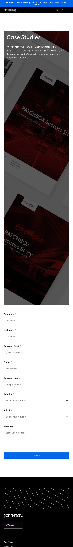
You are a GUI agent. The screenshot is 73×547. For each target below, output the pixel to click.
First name (9, 314)
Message (8, 426)
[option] (18, 544)
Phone (7, 362)
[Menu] (68, 10)
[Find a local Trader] (62, 10)
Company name (12, 378)
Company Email (12, 346)
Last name (9, 330)
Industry (8, 410)
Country (8, 394)
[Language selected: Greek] (13, 525)
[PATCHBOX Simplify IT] (23, 516)
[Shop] (57, 10)
